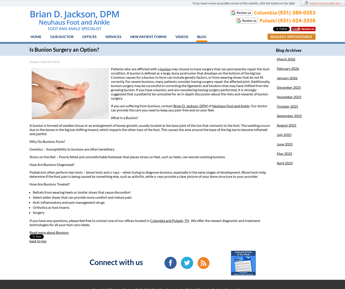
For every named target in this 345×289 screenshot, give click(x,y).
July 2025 (284, 135)
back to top (37, 241)
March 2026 (286, 59)
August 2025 (286, 125)
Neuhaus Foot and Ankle (230, 106)
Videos (181, 37)
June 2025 (285, 144)
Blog (201, 37)
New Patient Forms (148, 37)
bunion (165, 69)
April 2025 (285, 163)
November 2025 (289, 97)
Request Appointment (291, 37)
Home (36, 37)
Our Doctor (61, 37)
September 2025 (289, 116)
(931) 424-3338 (297, 20)
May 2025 (284, 153)
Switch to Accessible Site (324, 3)
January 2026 (287, 78)
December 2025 (289, 87)
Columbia (158, 220)
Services (113, 37)
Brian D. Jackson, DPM (190, 106)
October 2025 (287, 106)
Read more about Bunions (49, 232)
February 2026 (288, 68)
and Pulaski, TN (177, 220)
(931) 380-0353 (297, 12)
